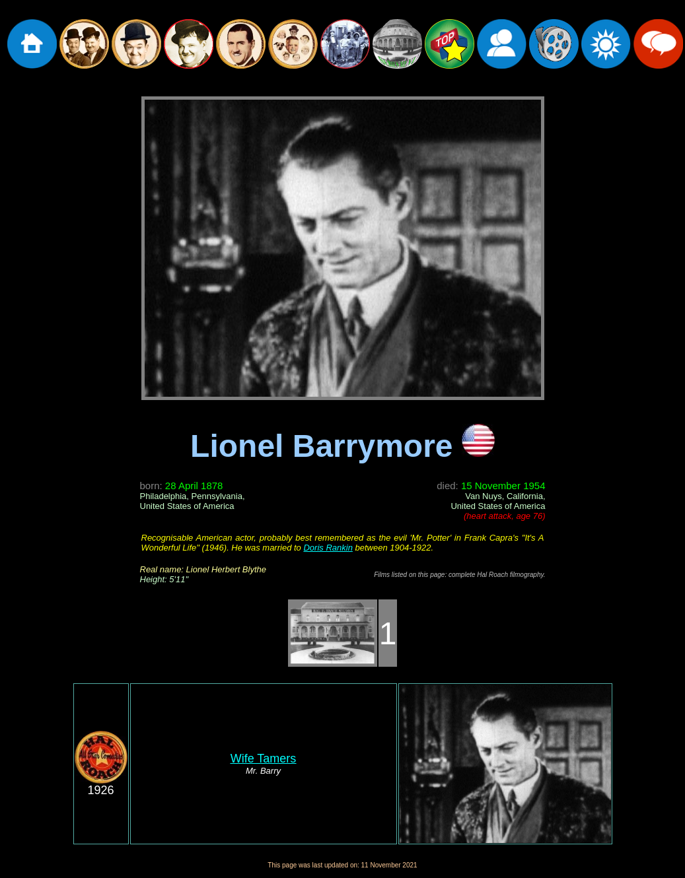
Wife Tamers (264, 758)
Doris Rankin (327, 548)
